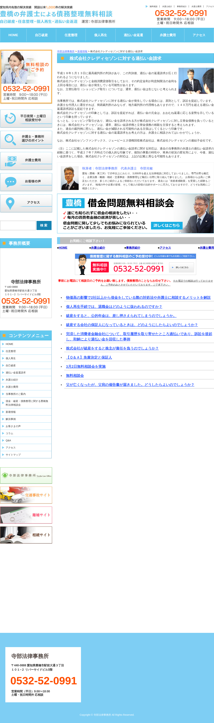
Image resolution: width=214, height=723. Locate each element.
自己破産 (41, 35)
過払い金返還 (133, 35)
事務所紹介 (182, 6)
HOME (13, 35)
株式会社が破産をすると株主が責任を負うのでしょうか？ (112, 348)
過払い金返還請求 (16, 372)
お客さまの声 (13, 426)
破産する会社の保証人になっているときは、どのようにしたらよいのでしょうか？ (132, 325)
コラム (9, 433)
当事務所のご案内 (16, 394)
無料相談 (153, 6)
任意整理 (71, 35)
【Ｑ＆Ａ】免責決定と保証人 (89, 357)
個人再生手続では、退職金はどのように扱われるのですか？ (114, 307)
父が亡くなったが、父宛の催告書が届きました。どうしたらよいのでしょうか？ (130, 385)
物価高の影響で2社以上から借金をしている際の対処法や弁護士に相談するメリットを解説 (138, 297)
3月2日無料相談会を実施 (86, 366)
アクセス (210, 6)
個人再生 (100, 35)
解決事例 (11, 419)
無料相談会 (75, 376)
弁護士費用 (196, 6)
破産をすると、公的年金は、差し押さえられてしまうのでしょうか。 (121, 316)
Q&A (8, 440)
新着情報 (11, 411)
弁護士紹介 (167, 6)
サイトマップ (13, 454)
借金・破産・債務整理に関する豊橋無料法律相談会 (27, 403)
